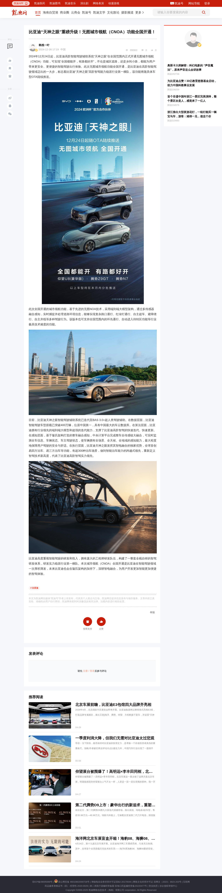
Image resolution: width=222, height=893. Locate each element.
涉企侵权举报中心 (168, 886)
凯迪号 (179, 3)
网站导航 (194, 3)
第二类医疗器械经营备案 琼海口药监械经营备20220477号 (118, 886)
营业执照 (153, 886)
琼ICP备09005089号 (42, 882)
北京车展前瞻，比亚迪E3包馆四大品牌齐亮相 (113, 704)
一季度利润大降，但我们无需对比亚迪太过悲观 (114, 738)
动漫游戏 (113, 3)
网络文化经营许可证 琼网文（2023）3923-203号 (157, 882)
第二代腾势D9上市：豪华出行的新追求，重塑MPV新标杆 (123, 805)
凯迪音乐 (70, 3)
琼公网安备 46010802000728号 (71, 882)
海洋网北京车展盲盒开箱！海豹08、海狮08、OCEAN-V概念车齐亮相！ (135, 838)
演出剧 (84, 3)
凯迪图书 (55, 3)
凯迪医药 (39, 3)
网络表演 (98, 3)
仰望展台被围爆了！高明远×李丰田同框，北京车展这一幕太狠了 (129, 771)
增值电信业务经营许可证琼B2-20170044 (111, 882)
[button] (21, 3)
